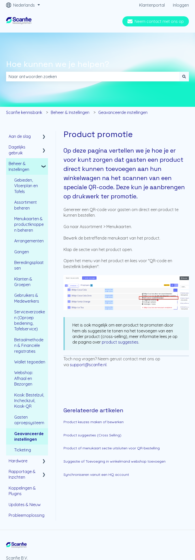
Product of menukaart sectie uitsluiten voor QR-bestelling (111, 448)
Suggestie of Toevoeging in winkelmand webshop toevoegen (114, 461)
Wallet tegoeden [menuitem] (29, 361)
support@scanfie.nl (88, 364)
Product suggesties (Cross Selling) (92, 435)
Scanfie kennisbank (24, 112)
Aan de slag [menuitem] (20, 136)
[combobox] (92, 76)
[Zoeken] (184, 76)
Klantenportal (152, 5)
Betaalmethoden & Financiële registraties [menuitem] (28, 345)
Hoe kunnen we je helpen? (57, 64)
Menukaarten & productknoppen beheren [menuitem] (29, 224)
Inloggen (181, 5)
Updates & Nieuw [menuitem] (25, 504)
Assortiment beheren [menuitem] (25, 205)
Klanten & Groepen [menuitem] (23, 281)
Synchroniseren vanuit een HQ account (96, 474)
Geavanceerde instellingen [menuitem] (29, 436)
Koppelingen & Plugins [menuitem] (22, 490)
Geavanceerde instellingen (123, 112)
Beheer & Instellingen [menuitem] (19, 166)
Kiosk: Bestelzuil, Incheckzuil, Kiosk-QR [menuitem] (29, 400)
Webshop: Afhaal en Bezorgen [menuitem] (23, 378)
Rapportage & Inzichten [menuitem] (22, 474)
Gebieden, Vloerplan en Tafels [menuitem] (26, 186)
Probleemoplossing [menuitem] (26, 515)
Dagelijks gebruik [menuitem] (17, 149)
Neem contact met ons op (155, 21)
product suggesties (120, 342)
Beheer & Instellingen (70, 112)
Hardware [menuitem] (18, 460)
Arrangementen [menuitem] (29, 240)
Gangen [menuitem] (21, 251)
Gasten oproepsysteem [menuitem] (29, 420)
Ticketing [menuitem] (22, 449)
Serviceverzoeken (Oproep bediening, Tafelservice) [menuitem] (29, 320)
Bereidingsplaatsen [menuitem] (29, 265)
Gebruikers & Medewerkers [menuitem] (26, 298)
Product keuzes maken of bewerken (93, 422)
